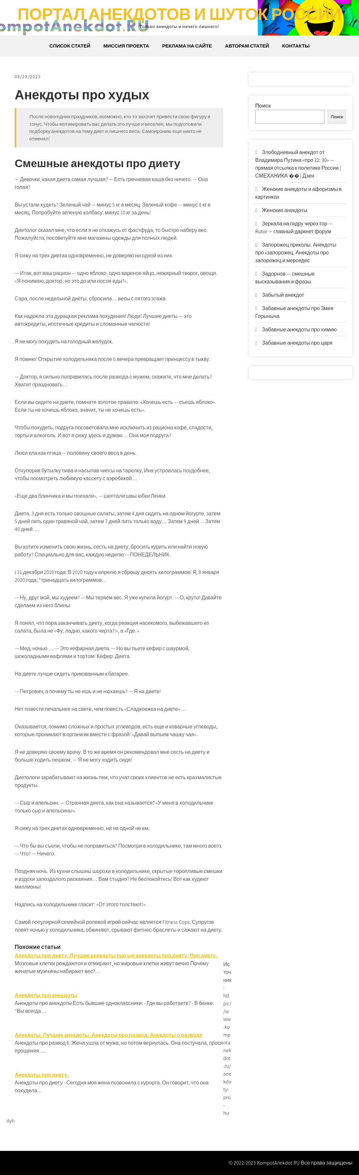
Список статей (70, 46)
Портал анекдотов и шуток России (179, 13)
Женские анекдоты (284, 210)
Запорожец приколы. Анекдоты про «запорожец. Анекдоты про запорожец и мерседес (296, 252)
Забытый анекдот (283, 295)
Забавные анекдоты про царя (297, 342)
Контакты (295, 46)
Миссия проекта (126, 46)
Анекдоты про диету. (41, 1074)
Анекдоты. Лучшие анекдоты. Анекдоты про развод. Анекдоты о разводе (108, 1035)
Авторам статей (247, 46)
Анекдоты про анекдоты (46, 995)
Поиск (263, 105)
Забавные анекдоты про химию (299, 329)
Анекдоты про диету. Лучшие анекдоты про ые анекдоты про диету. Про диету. (116, 955)
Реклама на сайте (187, 46)
